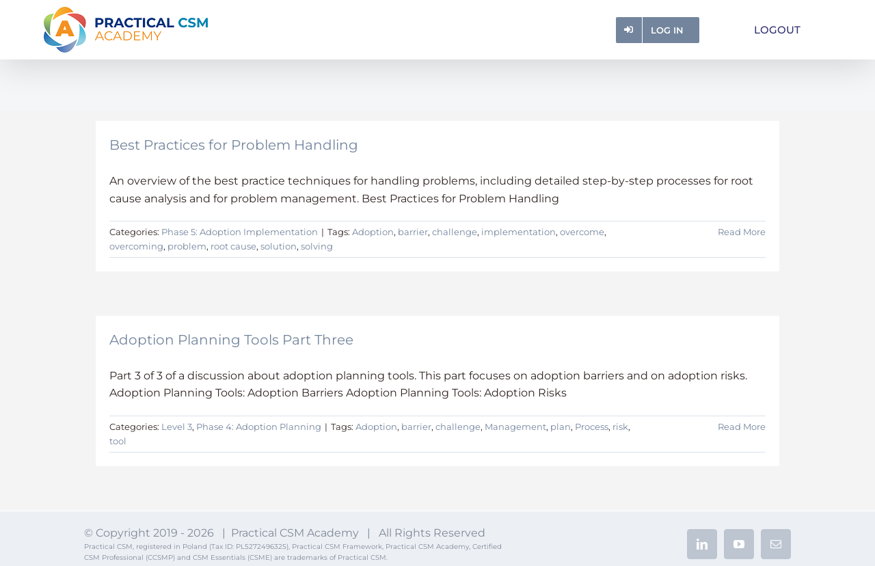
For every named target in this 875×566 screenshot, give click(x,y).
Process (591, 426)
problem (186, 246)
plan (560, 426)
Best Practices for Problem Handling (233, 145)
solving (317, 246)
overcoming (136, 246)
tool (117, 440)
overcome (582, 231)
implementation (518, 231)
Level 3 (176, 426)
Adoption (373, 231)
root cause (233, 246)
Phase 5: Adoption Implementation (239, 231)
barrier (413, 231)
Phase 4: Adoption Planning (258, 426)
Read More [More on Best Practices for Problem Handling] (742, 231)
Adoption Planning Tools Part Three (231, 340)
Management (515, 426)
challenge (454, 231)
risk (620, 426)
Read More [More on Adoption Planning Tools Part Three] (742, 426)
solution (278, 246)
